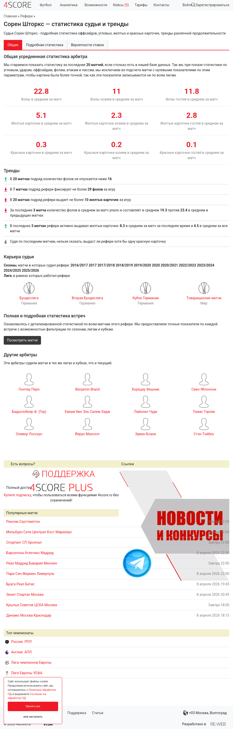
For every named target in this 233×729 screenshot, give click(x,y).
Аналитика (69, 5)
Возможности (96, 5)
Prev (125, 525)
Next (223, 525)
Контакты (161, 5)
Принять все (33, 706)
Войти (188, 5)
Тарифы (141, 5)
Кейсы (121, 5)
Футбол (46, 5)
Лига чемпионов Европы (28, 662)
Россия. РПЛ (18, 642)
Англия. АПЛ (18, 652)
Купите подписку (17, 495)
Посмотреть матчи (22, 340)
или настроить (32, 716)
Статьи (97, 713)
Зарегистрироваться (212, 5)
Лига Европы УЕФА (23, 673)
